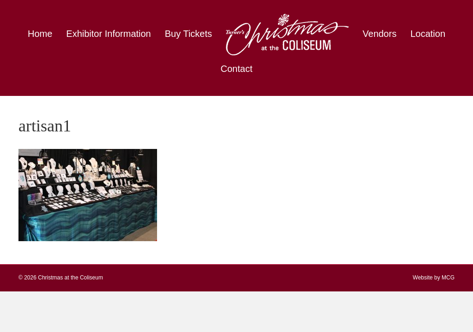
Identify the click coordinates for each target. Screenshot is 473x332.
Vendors (379, 34)
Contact (237, 69)
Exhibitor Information (108, 34)
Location (427, 34)
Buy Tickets (188, 34)
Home (40, 34)
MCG (448, 277)
